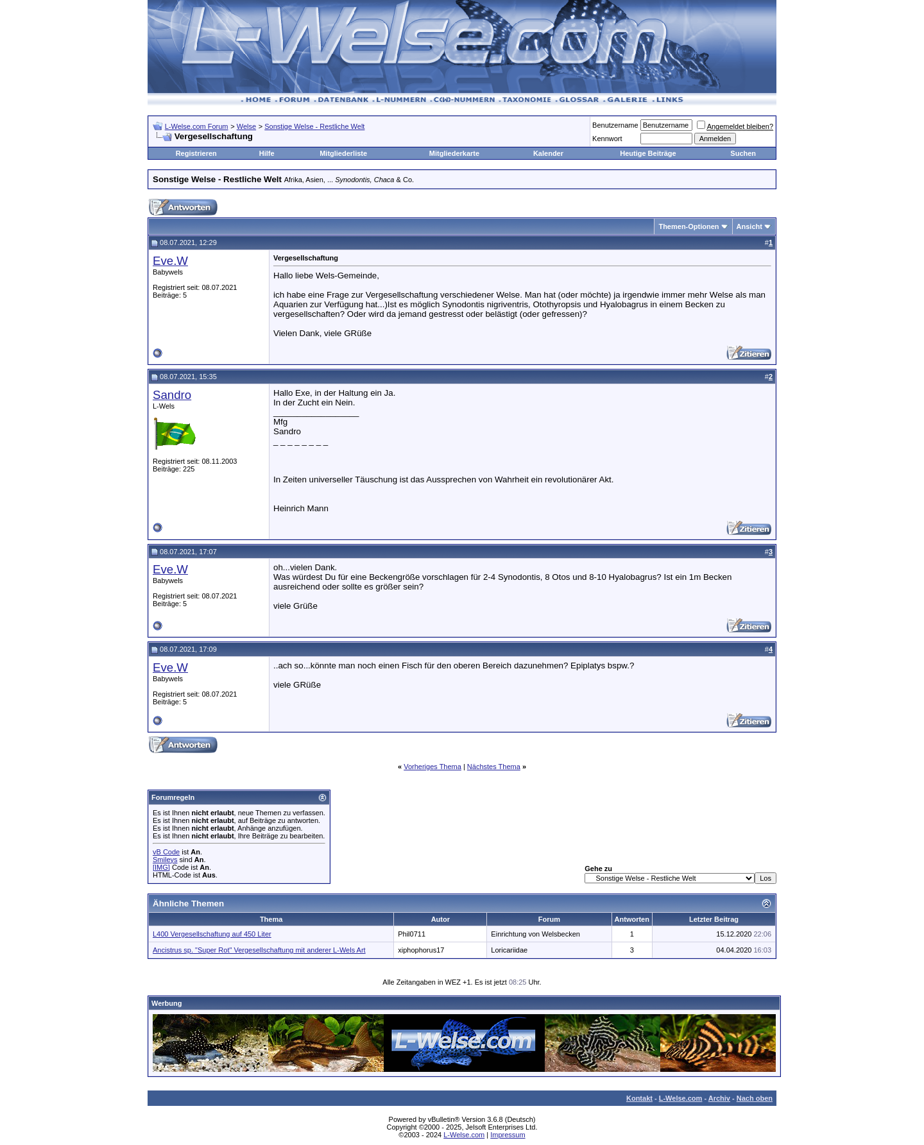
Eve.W (170, 260)
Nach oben (755, 1098)
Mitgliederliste (343, 153)
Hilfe (267, 153)
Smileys (165, 859)
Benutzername (615, 125)
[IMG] (161, 867)
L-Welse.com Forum (196, 126)
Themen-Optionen (688, 226)
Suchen (743, 153)
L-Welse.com (681, 1098)
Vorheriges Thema (432, 766)
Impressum (507, 1135)
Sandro (172, 395)
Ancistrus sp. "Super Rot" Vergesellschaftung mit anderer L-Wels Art (259, 950)
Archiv (719, 1098)
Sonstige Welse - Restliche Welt (314, 126)
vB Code (166, 852)
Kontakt (639, 1098)
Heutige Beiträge (648, 153)
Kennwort (607, 138)
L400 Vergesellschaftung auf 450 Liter (212, 934)
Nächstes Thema (493, 766)
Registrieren (196, 153)
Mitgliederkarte (454, 153)
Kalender (548, 153)
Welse (246, 126)
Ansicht (749, 226)
